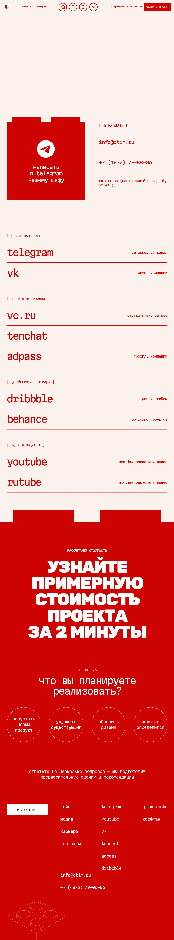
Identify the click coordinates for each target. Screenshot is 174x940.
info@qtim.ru (116, 142)
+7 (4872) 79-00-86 (125, 162)
